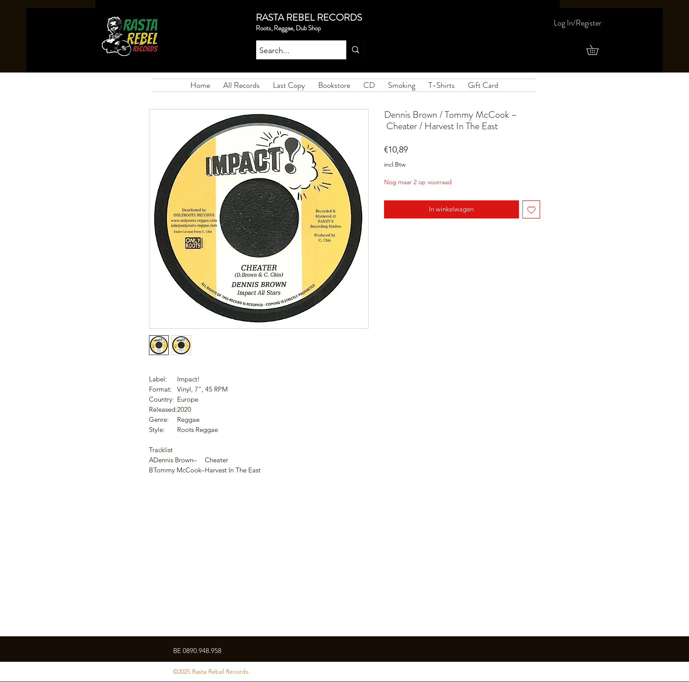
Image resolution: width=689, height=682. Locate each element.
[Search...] (293, 51)
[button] (597, 50)
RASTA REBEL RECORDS (309, 17)
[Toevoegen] (531, 209)
